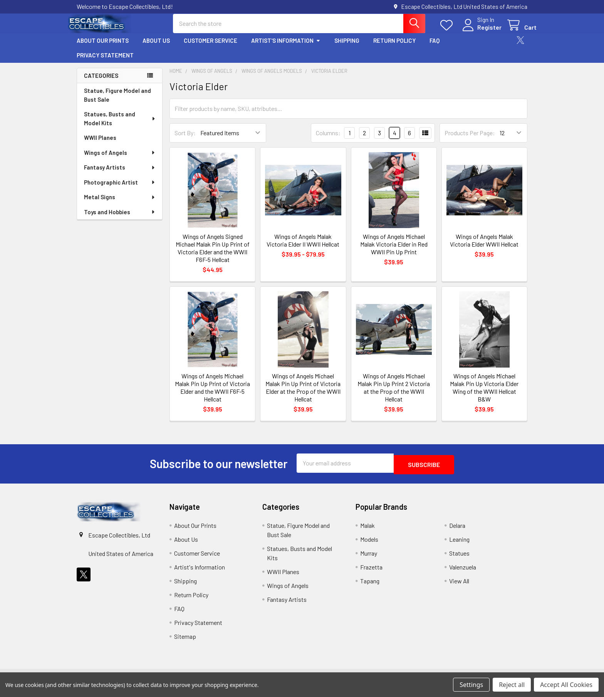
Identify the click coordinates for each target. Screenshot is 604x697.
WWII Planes (100, 144)
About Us (156, 47)
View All (459, 586)
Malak (367, 530)
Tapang (369, 586)
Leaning (459, 544)
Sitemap (185, 641)
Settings (471, 684)
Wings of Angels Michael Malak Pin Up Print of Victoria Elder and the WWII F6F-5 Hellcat (212, 394)
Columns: (328, 139)
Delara (457, 530)
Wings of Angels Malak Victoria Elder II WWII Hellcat (303, 247)
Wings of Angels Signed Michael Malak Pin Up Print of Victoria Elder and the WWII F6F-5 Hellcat (213, 255)
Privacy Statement (105, 62)
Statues (459, 558)
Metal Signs (120, 203)
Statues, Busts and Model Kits (120, 125)
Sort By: (185, 139)
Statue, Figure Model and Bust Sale (117, 102)
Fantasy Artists (120, 174)
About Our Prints (103, 47)
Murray (368, 558)
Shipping (346, 47)
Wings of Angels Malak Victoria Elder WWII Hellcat (484, 247)
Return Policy (394, 47)
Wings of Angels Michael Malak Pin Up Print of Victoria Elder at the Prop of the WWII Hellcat (303, 394)
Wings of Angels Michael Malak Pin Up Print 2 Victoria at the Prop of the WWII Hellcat (393, 394)
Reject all (512, 684)
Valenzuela (462, 572)
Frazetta (371, 572)
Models (369, 544)
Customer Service (210, 47)
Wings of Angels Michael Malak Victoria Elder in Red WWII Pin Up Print (394, 251)
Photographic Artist (120, 189)
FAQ (435, 47)
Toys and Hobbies (120, 218)
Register (480, 31)
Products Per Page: (470, 139)
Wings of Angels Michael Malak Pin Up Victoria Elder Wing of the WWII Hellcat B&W (484, 394)
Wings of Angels (120, 159)
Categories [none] (101, 82)
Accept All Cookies (566, 684)
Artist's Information (285, 47)
